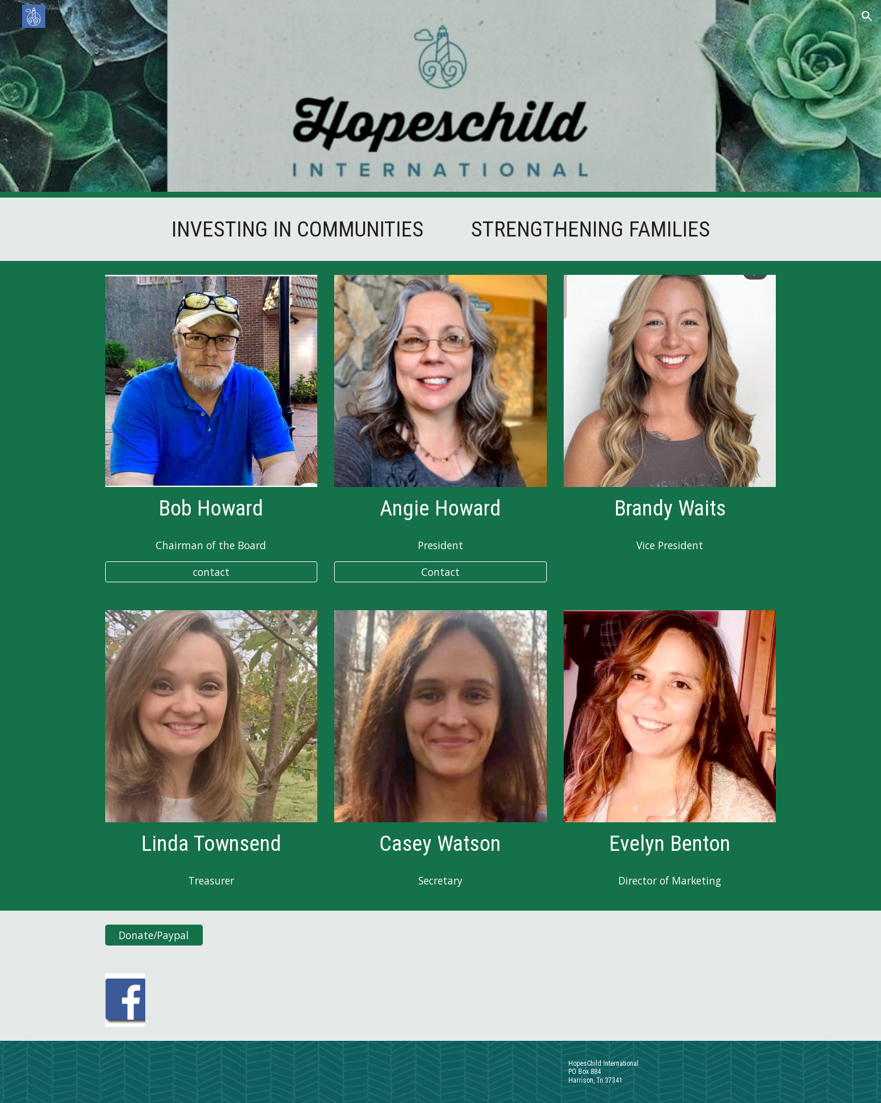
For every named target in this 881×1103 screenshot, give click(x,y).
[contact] (211, 572)
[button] (867, 16)
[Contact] (440, 572)
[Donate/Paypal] (154, 935)
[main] (440, 229)
